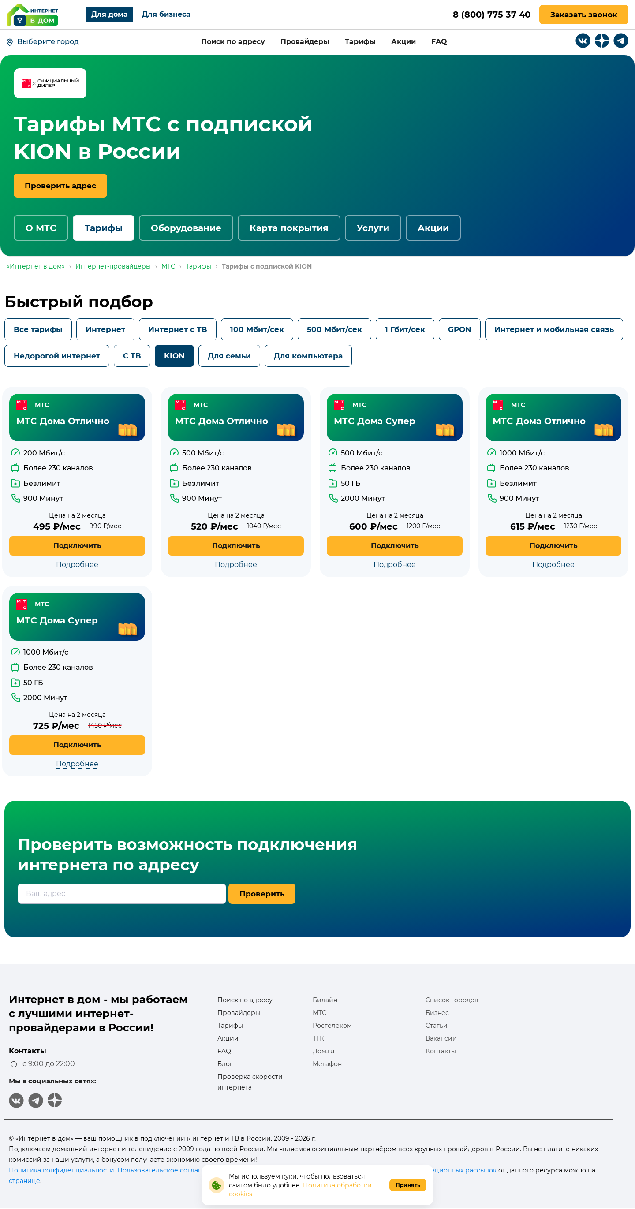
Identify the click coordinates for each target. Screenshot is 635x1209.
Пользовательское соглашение (168, 1170)
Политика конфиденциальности (61, 1170)
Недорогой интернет (57, 355)
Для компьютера (308, 355)
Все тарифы (38, 329)
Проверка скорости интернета (250, 1082)
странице (24, 1181)
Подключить (77, 545)
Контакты (441, 1051)
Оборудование (186, 228)
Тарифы (360, 41)
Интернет (105, 329)
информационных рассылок (451, 1170)
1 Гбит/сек (405, 329)
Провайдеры (304, 41)
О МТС (41, 228)
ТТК (318, 1038)
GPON (459, 329)
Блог (225, 1064)
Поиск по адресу (233, 41)
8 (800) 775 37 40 (490, 14)
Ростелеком (332, 1026)
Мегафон (327, 1064)
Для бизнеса (166, 14)
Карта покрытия (289, 228)
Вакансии (441, 1038)
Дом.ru (323, 1051)
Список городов (452, 1000)
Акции (403, 41)
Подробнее (77, 564)
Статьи (437, 1026)
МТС (319, 1013)
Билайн (325, 1000)
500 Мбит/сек (334, 329)
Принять (408, 1185)
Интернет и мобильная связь (554, 329)
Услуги (373, 228)
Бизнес (437, 1013)
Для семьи (229, 355)
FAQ (439, 41)
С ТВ (132, 355)
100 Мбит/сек (257, 329)
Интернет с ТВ (177, 329)
